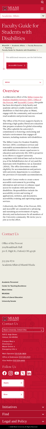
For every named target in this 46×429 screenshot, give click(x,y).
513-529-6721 (8, 260)
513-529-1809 (20, 354)
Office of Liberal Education (12, 297)
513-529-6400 (19, 360)
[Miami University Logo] (10, 9)
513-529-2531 (24, 357)
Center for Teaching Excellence (14, 286)
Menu (7, 82)
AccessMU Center (26, 102)
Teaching (8, 48)
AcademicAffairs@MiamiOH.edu (18, 264)
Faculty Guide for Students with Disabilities (19, 50)
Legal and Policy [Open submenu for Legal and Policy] (14, 421)
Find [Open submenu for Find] (5, 414)
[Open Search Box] (42, 2)
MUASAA (5, 293)
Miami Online (7, 290)
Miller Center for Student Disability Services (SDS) (23, 98)
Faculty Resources (35, 45)
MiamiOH (5, 45)
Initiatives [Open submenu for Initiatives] (9, 407)
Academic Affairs (10, 16)
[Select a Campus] (23, 330)
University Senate (9, 301)
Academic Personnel (10, 282)
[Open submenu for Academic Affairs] (43, 16)
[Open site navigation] (42, 8)
